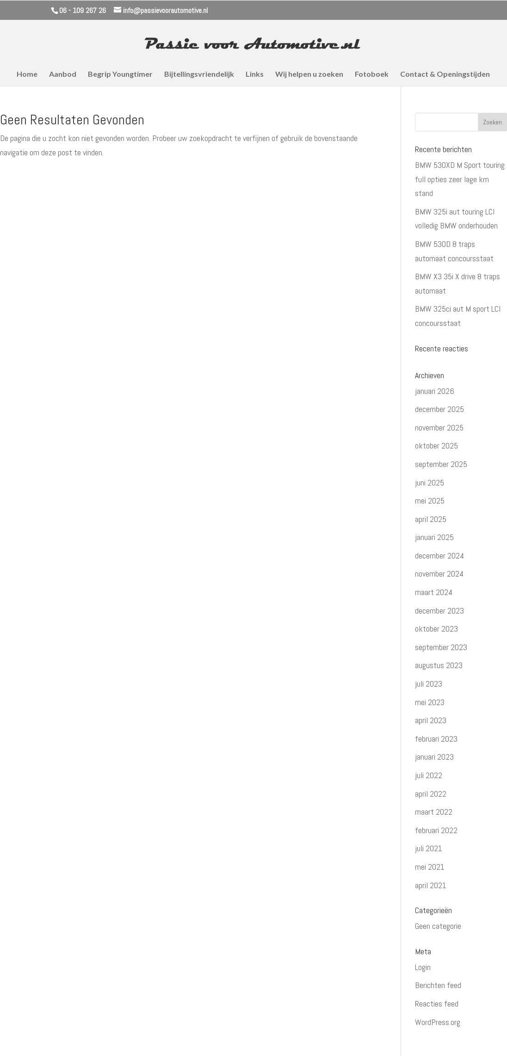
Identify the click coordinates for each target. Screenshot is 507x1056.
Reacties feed (436, 1003)
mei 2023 (430, 702)
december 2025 (439, 409)
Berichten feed (438, 985)
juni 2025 (429, 482)
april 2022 (430, 793)
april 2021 (430, 885)
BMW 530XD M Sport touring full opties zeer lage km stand (460, 179)
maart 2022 (433, 811)
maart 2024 (433, 592)
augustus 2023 (439, 665)
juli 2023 (428, 683)
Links (255, 74)
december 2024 (439, 555)
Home (27, 74)
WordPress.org (437, 1022)
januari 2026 (434, 391)
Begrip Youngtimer (120, 74)
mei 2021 (430, 866)
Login (423, 967)
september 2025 (441, 464)
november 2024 (439, 573)
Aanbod (62, 74)
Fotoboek (372, 74)
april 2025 (430, 519)
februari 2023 (436, 738)
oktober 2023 (436, 628)
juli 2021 (428, 848)
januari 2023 (434, 756)
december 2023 (439, 610)
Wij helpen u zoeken (309, 74)
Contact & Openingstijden (445, 74)
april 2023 (430, 720)
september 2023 (441, 647)
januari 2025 (434, 537)
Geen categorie (438, 926)
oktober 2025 (436, 445)
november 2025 (439, 427)
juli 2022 (428, 775)
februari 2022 (436, 830)
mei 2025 (430, 500)
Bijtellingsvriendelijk (199, 74)
